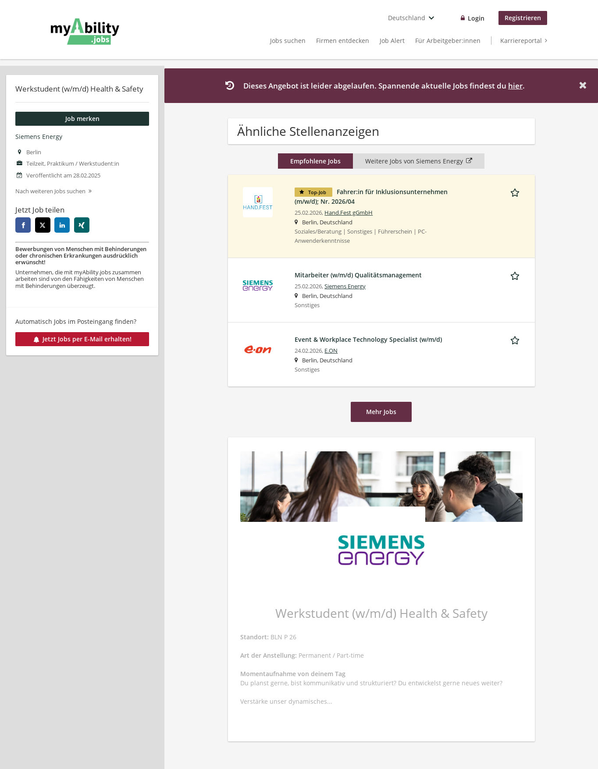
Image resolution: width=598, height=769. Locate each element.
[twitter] (42, 225)
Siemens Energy (38, 136)
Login (476, 18)
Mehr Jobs (381, 412)
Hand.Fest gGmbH (348, 212)
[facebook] (23, 225)
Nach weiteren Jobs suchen (50, 191)
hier (515, 86)
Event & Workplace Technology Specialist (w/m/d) (368, 339)
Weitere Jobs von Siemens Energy (418, 161)
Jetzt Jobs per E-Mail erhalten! (82, 339)
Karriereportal (521, 40)
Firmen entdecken (342, 40)
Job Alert (392, 40)
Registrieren (523, 18)
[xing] (81, 225)
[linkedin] (62, 225)
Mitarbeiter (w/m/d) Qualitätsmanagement (358, 275)
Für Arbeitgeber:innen (448, 40)
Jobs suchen (288, 40)
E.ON (331, 350)
